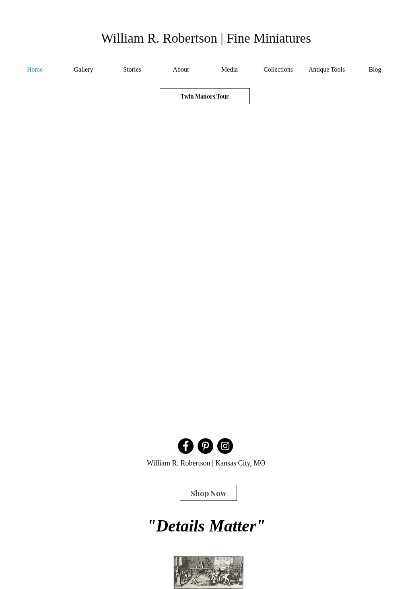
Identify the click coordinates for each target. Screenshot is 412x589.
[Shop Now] (208, 493)
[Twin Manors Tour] (205, 96)
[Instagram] (225, 446)
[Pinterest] (205, 446)
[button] (205, 270)
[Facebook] (186, 446)
